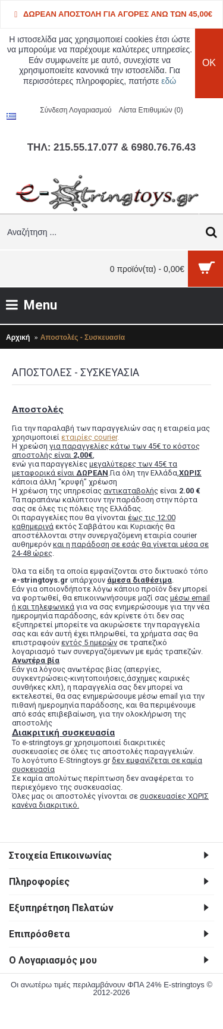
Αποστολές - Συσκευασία (82, 337)
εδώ (168, 81)
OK (209, 63)
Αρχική (18, 337)
